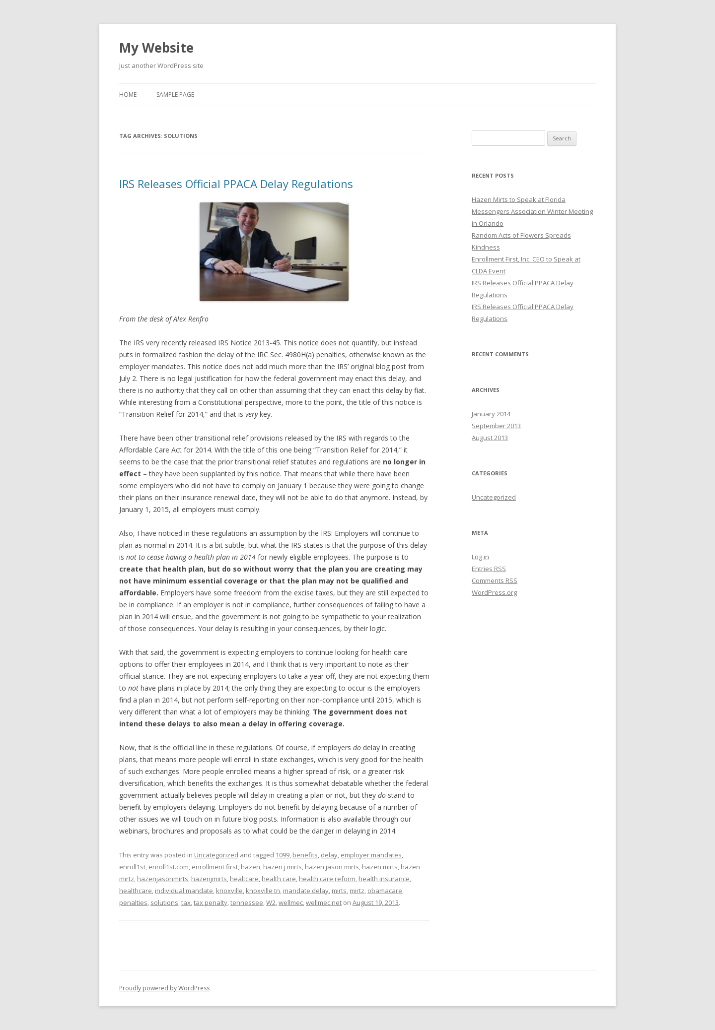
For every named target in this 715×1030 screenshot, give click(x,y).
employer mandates (371, 854)
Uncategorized (216, 854)
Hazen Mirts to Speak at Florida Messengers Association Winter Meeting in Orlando (532, 211)
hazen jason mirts (332, 866)
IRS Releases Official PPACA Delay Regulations (236, 183)
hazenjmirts (209, 878)
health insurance (384, 878)
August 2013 (490, 437)
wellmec (291, 902)
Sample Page (175, 94)
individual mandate (184, 890)
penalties (133, 902)
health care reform (327, 878)
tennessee (246, 902)
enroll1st (132, 866)
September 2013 (496, 425)
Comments (494, 580)
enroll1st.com (168, 866)
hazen (250, 866)
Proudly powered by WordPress (164, 988)
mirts (339, 890)
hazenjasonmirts (162, 878)
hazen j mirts (282, 866)
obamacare (384, 890)
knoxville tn (263, 890)
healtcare (244, 878)
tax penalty (210, 902)
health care (279, 878)
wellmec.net (324, 902)
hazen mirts (380, 866)
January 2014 (491, 413)
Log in (480, 556)
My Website (156, 48)
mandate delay (306, 890)
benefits (305, 854)
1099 (282, 854)
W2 (271, 902)
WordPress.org (494, 592)
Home (128, 94)
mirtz (357, 890)
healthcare (135, 890)
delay (329, 854)
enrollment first (215, 866)
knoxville (229, 890)
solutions (164, 902)
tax (186, 902)
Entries (489, 568)
